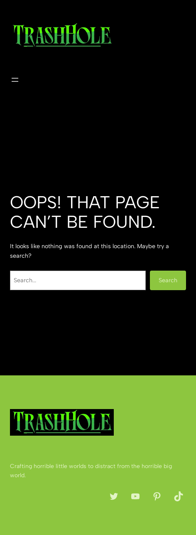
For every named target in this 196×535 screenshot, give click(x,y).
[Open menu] (15, 80)
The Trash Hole (81, 33)
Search (168, 280)
